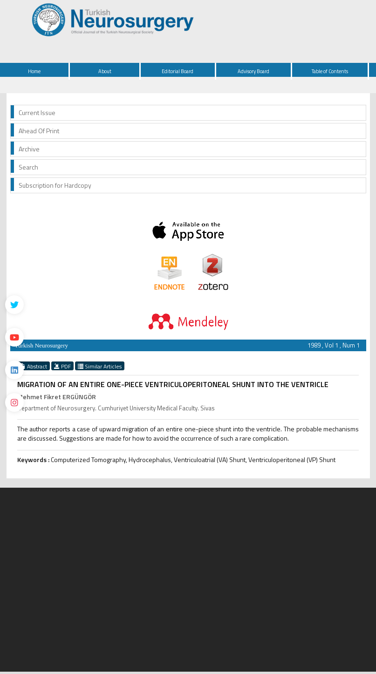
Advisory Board (253, 71)
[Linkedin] (14, 370)
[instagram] (14, 402)
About (104, 71)
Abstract (33, 366)
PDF (62, 366)
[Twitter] (14, 304)
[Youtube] (14, 337)
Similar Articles (100, 366)
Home (34, 71)
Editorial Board (177, 71)
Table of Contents (330, 71)
